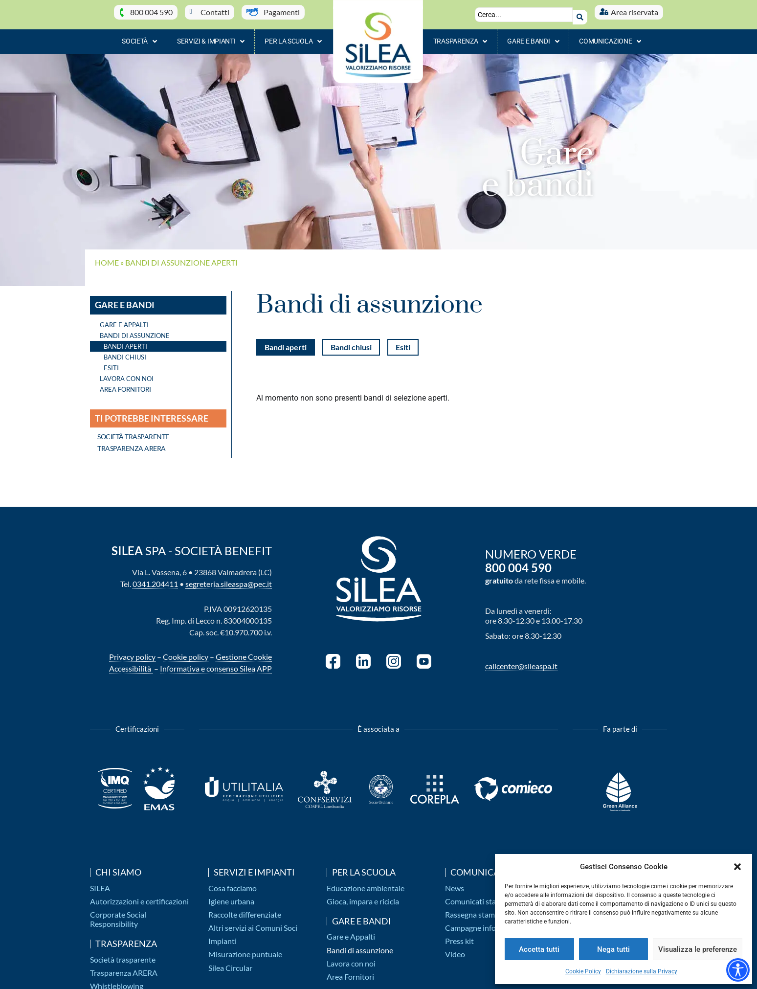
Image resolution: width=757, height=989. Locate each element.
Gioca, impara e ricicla (363, 896)
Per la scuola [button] (293, 36)
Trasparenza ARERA (123, 967)
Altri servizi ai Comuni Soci (252, 922)
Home (107, 257)
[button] (737, 867)
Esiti (111, 363)
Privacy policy (132, 652)
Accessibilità (131, 664)
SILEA (100, 883)
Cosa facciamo (232, 883)
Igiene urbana (231, 896)
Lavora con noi (127, 374)
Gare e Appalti (124, 320)
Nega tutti (613, 949)
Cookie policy (185, 652)
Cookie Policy (583, 971)
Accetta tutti (539, 949)
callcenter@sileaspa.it (521, 661)
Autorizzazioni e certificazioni (139, 896)
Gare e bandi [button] (533, 36)
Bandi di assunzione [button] (137, 331)
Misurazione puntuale (245, 949)
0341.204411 (155, 579)
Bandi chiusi (125, 352)
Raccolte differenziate (244, 909)
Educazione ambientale (365, 883)
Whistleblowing (116, 981)
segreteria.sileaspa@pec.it (228, 579)
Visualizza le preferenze (697, 949)
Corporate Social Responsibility (118, 914)
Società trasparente (123, 954)
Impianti (222, 936)
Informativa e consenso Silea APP (216, 664)
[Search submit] (580, 12)
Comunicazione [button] (610, 36)
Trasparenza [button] (460, 36)
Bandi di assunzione (360, 945)
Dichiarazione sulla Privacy (641, 971)
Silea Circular (230, 962)
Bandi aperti (125, 341)
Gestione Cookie (244, 652)
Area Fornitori (125, 384)
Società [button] (139, 36)
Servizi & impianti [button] (211, 36)
